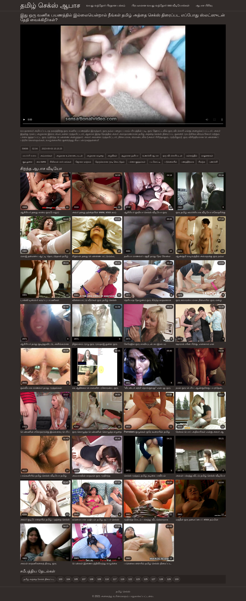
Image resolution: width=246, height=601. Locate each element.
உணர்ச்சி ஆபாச (150, 155)
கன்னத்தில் (191, 155)
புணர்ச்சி (213, 162)
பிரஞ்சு (201, 162)
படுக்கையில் (170, 162)
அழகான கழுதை (95, 155)
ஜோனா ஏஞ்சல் (83, 162)
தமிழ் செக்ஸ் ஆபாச (50, 5)
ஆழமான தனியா (129, 155)
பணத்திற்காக (187, 162)
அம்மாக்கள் (46, 155)
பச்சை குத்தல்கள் (137, 162)
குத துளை (27, 162)
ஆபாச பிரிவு (204, 5)
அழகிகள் (112, 155)
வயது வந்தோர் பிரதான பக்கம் (105, 5)
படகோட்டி (155, 162)
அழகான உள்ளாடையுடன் (69, 155)
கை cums (41, 162)
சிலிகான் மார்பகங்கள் (60, 162)
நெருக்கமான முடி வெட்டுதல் (110, 162)
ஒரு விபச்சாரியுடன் (172, 155)
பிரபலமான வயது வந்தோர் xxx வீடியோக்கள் (160, 5)
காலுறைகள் (207, 155)
